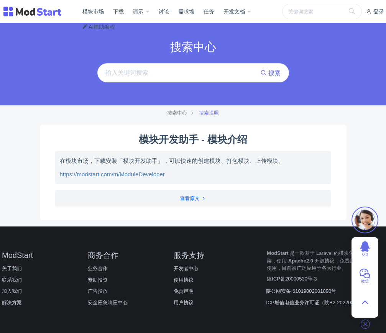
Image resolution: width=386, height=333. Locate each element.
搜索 (271, 73)
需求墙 (186, 11)
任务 (209, 11)
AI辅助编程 (98, 27)
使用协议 (184, 280)
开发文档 (234, 11)
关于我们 (12, 268)
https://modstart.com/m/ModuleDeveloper (112, 174)
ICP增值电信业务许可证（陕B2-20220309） (315, 302)
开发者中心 (186, 268)
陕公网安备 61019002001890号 (301, 291)
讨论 (164, 11)
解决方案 (12, 302)
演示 (139, 11)
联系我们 (12, 280)
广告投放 (98, 291)
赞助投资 (98, 280)
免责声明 (184, 291)
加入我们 (12, 291)
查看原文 (193, 198)
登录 (375, 11)
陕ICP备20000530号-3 (292, 279)
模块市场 (93, 11)
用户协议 (184, 302)
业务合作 (98, 268)
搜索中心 (177, 113)
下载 (118, 11)
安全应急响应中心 (108, 302)
